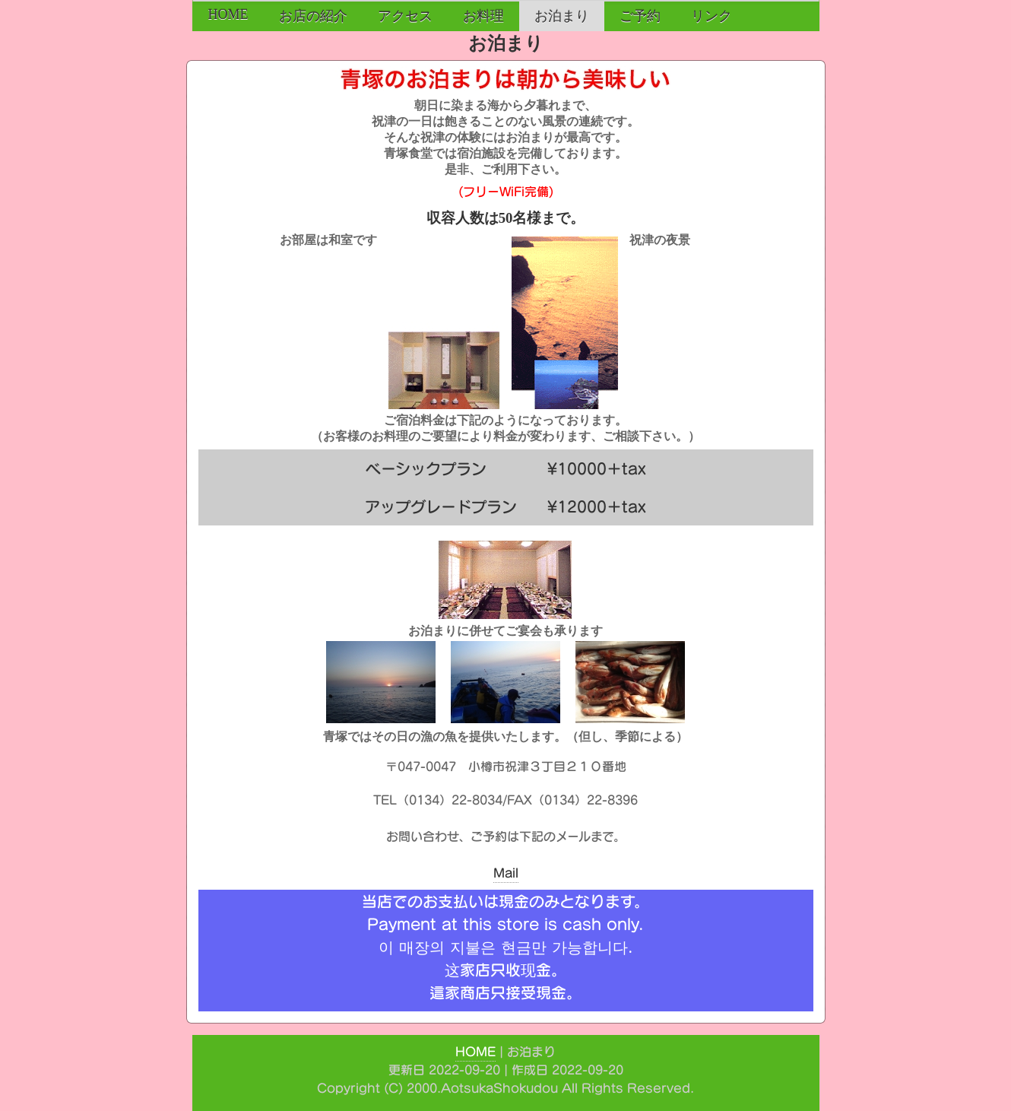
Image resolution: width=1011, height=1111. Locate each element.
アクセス (405, 16)
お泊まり (561, 16)
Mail (505, 873)
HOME (228, 14)
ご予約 (640, 16)
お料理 (483, 16)
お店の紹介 (313, 16)
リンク (711, 16)
